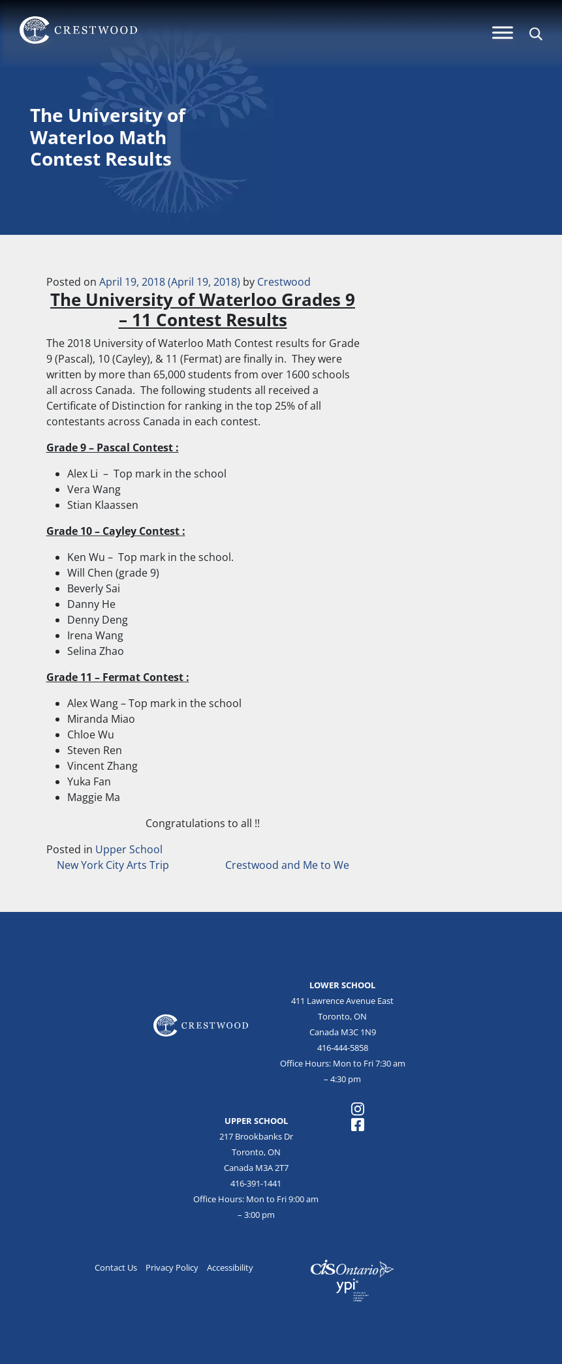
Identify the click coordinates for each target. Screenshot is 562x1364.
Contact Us (116, 1267)
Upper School (129, 849)
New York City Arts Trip (111, 865)
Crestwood (284, 282)
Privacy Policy (172, 1267)
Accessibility (230, 1267)
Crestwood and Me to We (288, 865)
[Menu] (502, 32)
